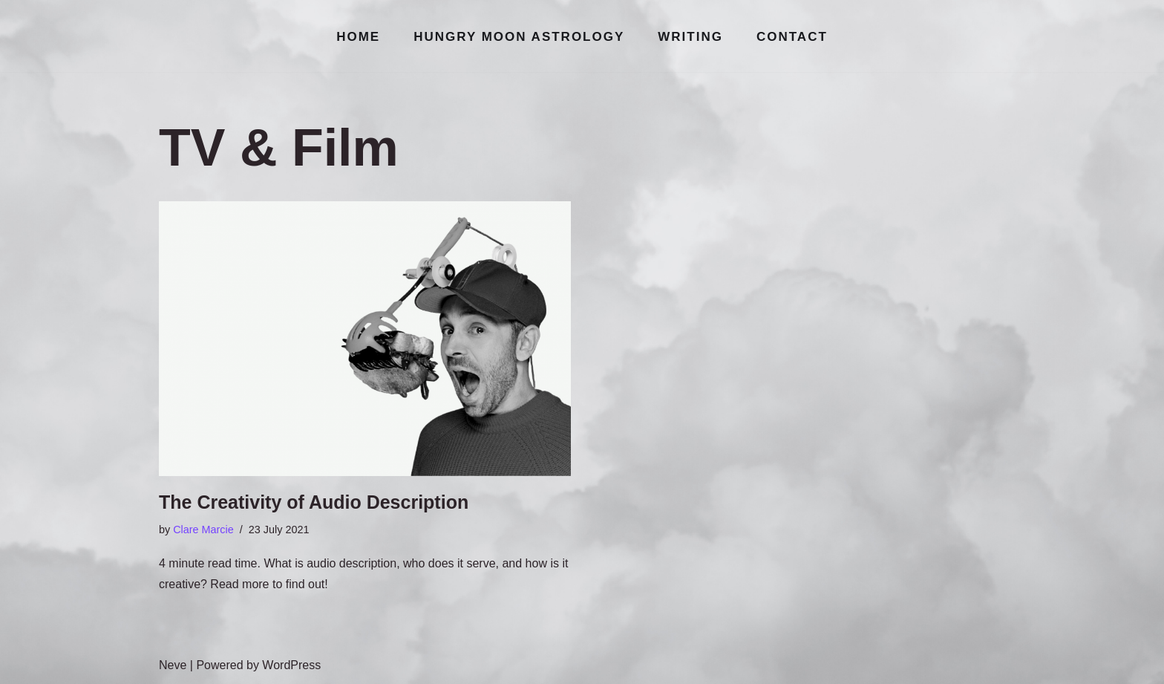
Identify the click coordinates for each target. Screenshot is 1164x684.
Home (358, 37)
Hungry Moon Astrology (518, 37)
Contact (792, 37)
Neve (172, 665)
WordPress (291, 665)
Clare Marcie (203, 529)
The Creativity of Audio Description (313, 502)
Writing (690, 37)
